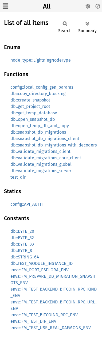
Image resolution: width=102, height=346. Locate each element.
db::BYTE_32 (22, 237)
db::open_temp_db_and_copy (39, 125)
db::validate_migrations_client (40, 151)
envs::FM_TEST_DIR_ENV (33, 321)
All (46, 6)
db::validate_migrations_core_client (45, 157)
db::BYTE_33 (22, 244)
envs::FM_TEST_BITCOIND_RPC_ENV (44, 314)
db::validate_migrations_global (41, 164)
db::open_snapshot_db (32, 119)
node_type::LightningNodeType (40, 60)
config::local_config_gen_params (41, 87)
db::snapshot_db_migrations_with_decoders (53, 145)
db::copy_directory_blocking (37, 93)
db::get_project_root (30, 106)
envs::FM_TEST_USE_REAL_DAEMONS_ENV (50, 327)
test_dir (18, 177)
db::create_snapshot (30, 100)
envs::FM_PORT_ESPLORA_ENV (39, 269)
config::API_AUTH (26, 204)
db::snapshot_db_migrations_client (44, 138)
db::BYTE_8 (21, 250)
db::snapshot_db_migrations (38, 132)
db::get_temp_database (33, 112)
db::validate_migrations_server (40, 170)
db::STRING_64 (24, 257)
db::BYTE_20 (22, 231)
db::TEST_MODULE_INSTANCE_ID (41, 263)
